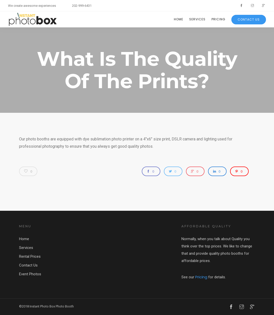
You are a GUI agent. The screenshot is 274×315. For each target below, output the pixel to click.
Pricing (218, 19)
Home (178, 19)
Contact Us (249, 19)
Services (197, 19)
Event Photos (30, 274)
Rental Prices (30, 256)
